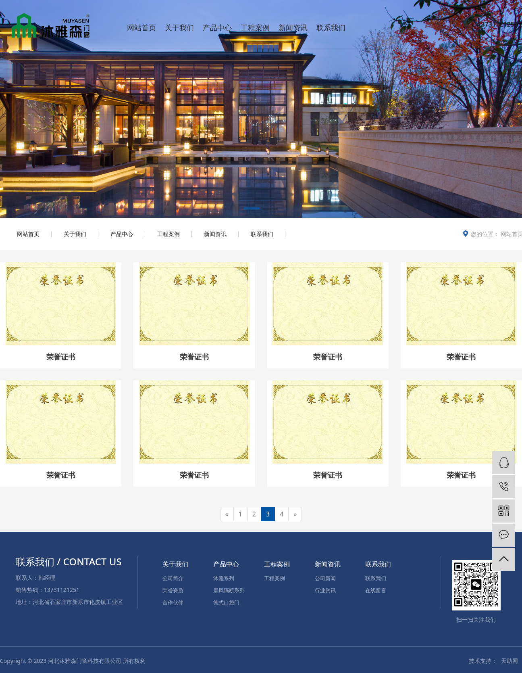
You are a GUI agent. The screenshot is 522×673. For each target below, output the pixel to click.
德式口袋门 (226, 602)
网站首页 (141, 27)
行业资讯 (325, 590)
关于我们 (179, 27)
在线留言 (375, 590)
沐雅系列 (223, 578)
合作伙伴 (172, 602)
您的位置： (485, 234)
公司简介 (172, 578)
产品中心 (217, 27)
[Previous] (227, 514)
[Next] (295, 514)
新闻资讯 (293, 27)
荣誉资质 (172, 590)
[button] (252, 209)
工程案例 (255, 27)
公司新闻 (325, 578)
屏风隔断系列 (229, 590)
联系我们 (330, 27)
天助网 (509, 661)
